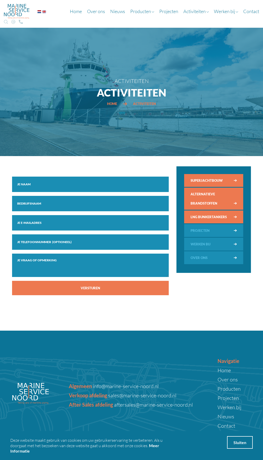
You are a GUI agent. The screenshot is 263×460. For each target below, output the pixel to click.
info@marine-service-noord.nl (125, 386)
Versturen (90, 288)
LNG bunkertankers (209, 217)
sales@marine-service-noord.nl (141, 395)
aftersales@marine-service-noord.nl (153, 404)
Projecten (168, 11)
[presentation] (51, 309)
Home (76, 11)
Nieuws (117, 11)
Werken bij (226, 11)
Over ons (96, 11)
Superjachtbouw (207, 180)
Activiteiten (196, 11)
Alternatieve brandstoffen (204, 198)
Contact (251, 11)
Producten (142, 11)
